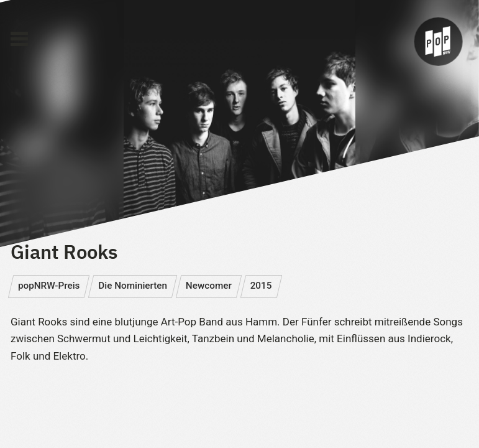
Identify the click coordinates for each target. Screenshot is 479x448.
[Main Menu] (19, 39)
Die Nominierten (132, 285)
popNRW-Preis (49, 285)
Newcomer (209, 285)
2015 (261, 285)
